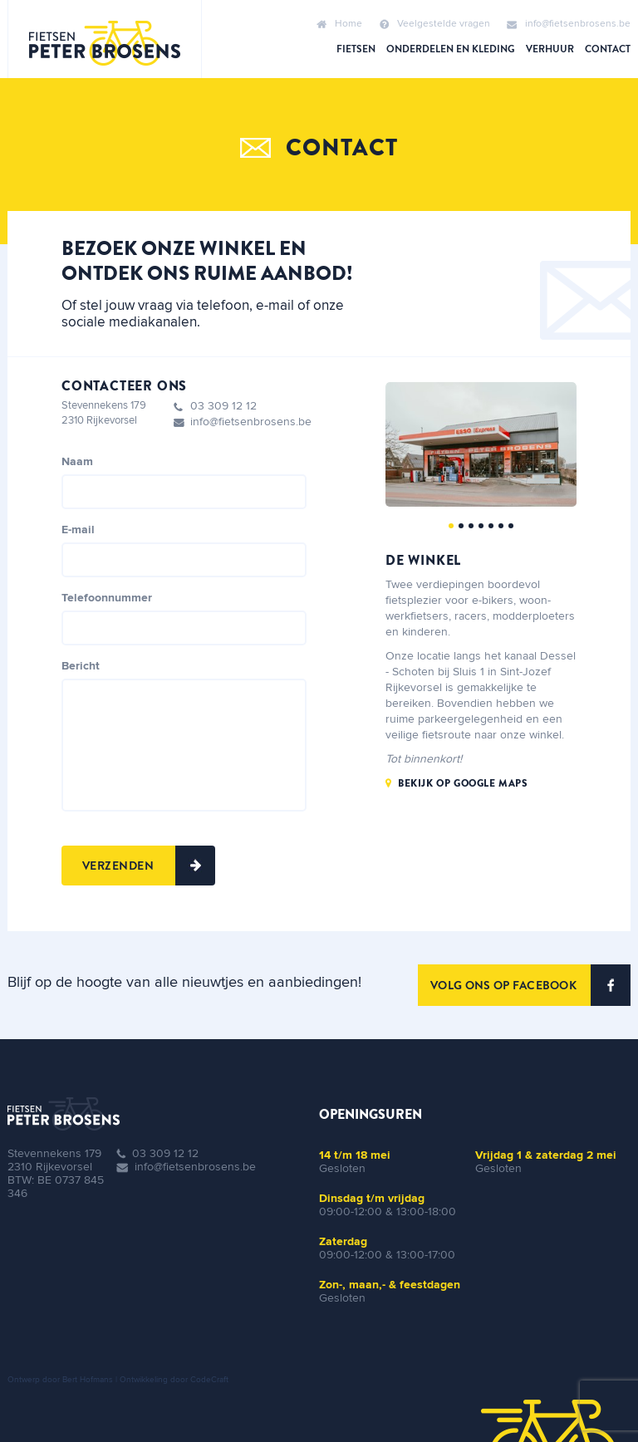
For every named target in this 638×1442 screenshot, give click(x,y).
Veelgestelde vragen (434, 24)
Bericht (80, 666)
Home (339, 24)
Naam (77, 462)
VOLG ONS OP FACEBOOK (530, 985)
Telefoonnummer (106, 598)
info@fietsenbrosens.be (569, 24)
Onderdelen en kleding (450, 49)
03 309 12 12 (223, 406)
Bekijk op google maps (463, 783)
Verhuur (550, 49)
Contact (608, 49)
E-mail (78, 530)
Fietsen (355, 49)
